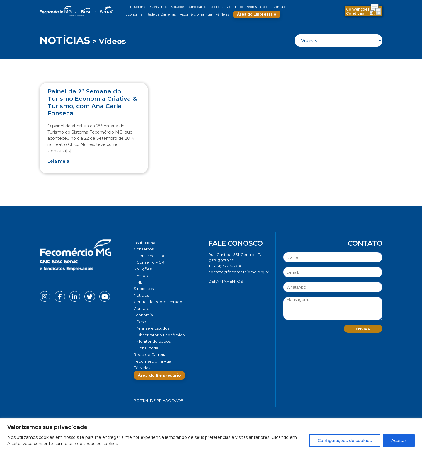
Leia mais (58, 161)
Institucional (135, 6)
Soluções (178, 6)
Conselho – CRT (151, 262)
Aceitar (398, 440)
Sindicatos (197, 6)
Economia (134, 14)
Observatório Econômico (161, 334)
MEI (140, 282)
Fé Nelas (222, 14)
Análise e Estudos (153, 328)
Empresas (146, 275)
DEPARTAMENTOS (225, 281)
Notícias (216, 6)
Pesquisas (146, 321)
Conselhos (158, 6)
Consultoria (147, 348)
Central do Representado (247, 6)
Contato (279, 6)
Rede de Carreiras (161, 14)
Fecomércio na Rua (195, 14)
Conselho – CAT (151, 255)
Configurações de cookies (345, 440)
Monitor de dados (154, 341)
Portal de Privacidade (158, 400)
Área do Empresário (256, 14)
